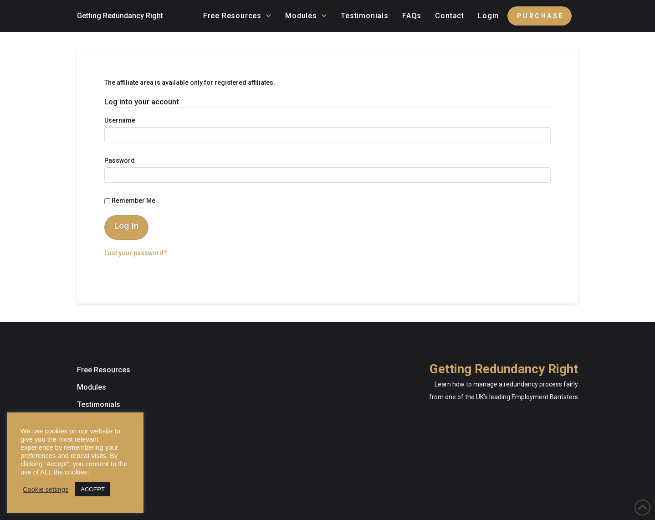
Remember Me (129, 200)
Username (119, 120)
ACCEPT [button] (93, 489)
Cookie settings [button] (45, 489)
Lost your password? (135, 253)
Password (119, 160)
